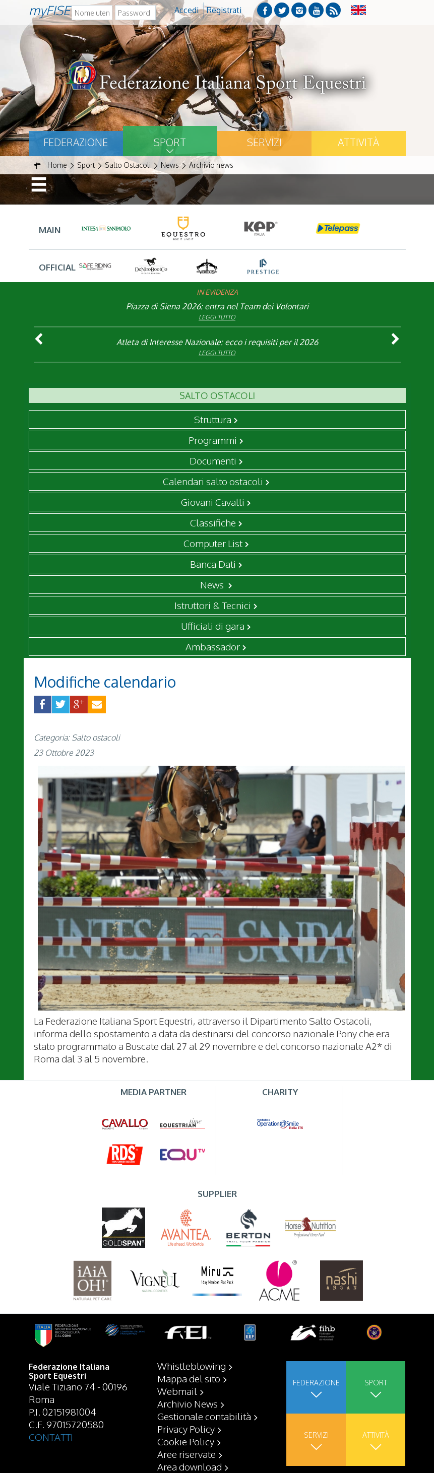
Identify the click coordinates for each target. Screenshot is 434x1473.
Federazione (75, 142)
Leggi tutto (217, 317)
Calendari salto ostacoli (213, 481)
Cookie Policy (185, 1441)
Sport (170, 142)
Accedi (186, 10)
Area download (189, 1466)
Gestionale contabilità (204, 1416)
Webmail (177, 1391)
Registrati (224, 10)
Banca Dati (213, 564)
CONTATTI (51, 1437)
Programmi (213, 440)
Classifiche (213, 522)
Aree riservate (186, 1454)
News (213, 584)
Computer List (212, 543)
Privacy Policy (186, 1429)
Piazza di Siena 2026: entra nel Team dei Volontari (217, 306)
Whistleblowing (191, 1366)
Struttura (212, 419)
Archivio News (187, 1403)
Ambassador (212, 646)
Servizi (264, 142)
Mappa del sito (188, 1378)
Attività (358, 142)
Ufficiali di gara (212, 626)
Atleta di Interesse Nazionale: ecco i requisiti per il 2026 (217, 342)
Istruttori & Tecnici (212, 605)
